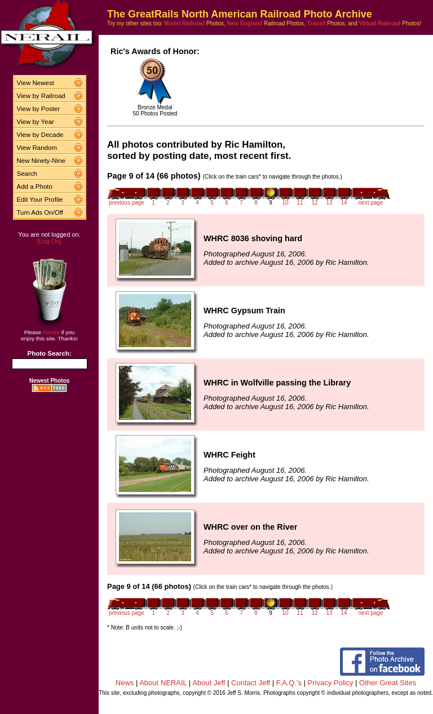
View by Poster (38, 108)
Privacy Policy (331, 682)
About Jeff (208, 682)
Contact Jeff (250, 682)
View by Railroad (41, 95)
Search (27, 173)
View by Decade (40, 134)
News (125, 682)
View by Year (35, 121)
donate (51, 332)
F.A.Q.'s (289, 682)
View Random (37, 147)
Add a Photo (34, 186)
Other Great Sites (387, 682)
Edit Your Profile (40, 199)
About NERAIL (163, 682)
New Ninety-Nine (41, 160)
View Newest (35, 82)
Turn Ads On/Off (40, 212)
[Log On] (49, 241)
